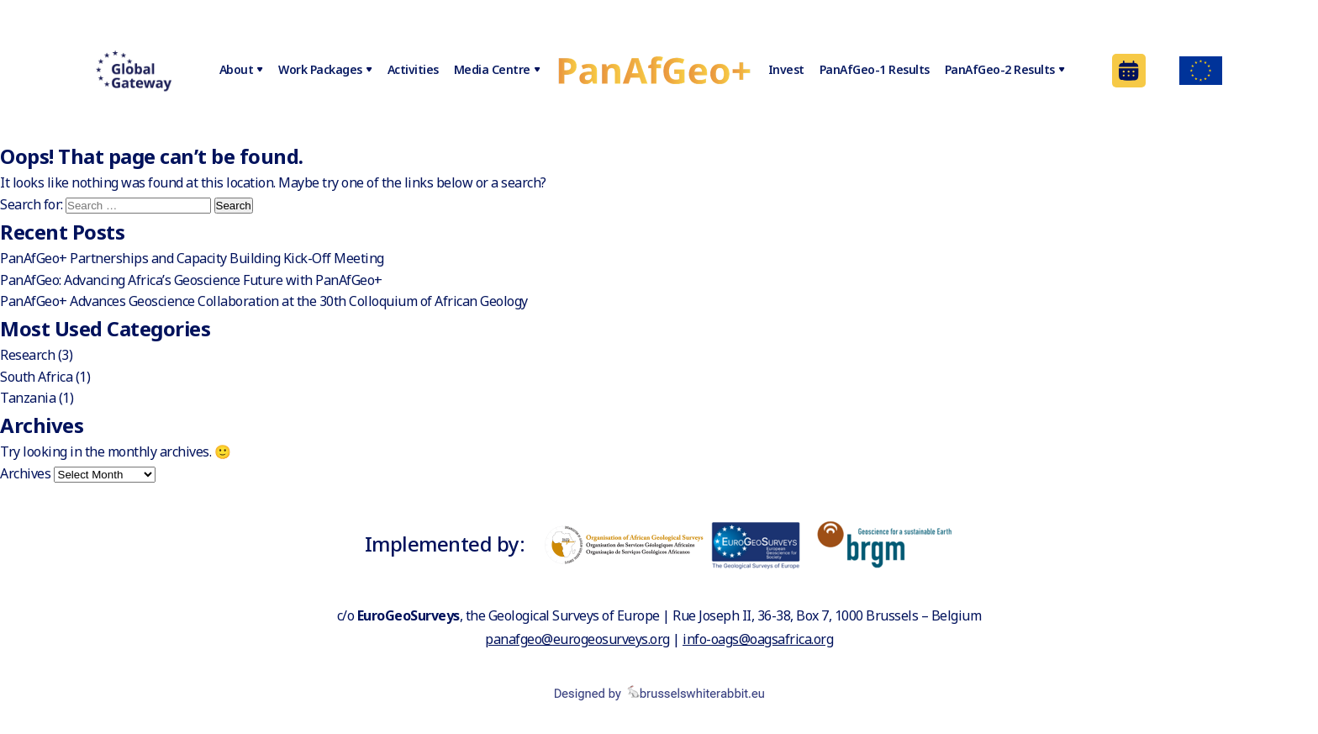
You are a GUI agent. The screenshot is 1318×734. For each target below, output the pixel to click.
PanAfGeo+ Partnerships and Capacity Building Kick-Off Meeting (192, 258)
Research (27, 355)
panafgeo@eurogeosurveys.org (577, 639)
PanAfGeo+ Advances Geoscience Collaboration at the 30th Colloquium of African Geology (264, 301)
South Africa (36, 376)
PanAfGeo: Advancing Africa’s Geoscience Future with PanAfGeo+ (191, 280)
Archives (25, 473)
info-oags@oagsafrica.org (758, 639)
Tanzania (27, 397)
